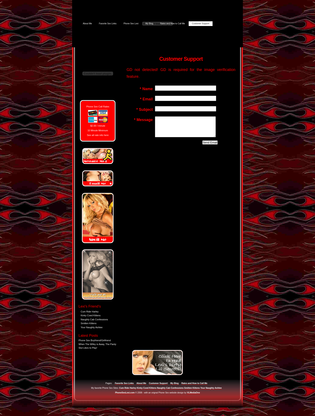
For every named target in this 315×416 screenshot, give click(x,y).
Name (146, 89)
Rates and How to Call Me (172, 23)
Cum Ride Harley (90, 311)
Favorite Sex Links (108, 23)
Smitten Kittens (88, 323)
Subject (144, 109)
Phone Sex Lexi (131, 23)
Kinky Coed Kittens (91, 315)
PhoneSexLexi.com (125, 392)
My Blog (149, 23)
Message (143, 120)
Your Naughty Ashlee (91, 327)
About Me (87, 23)
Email (146, 99)
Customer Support (200, 23)
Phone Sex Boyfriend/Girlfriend (95, 340)
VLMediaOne (193, 392)
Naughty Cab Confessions (94, 319)
